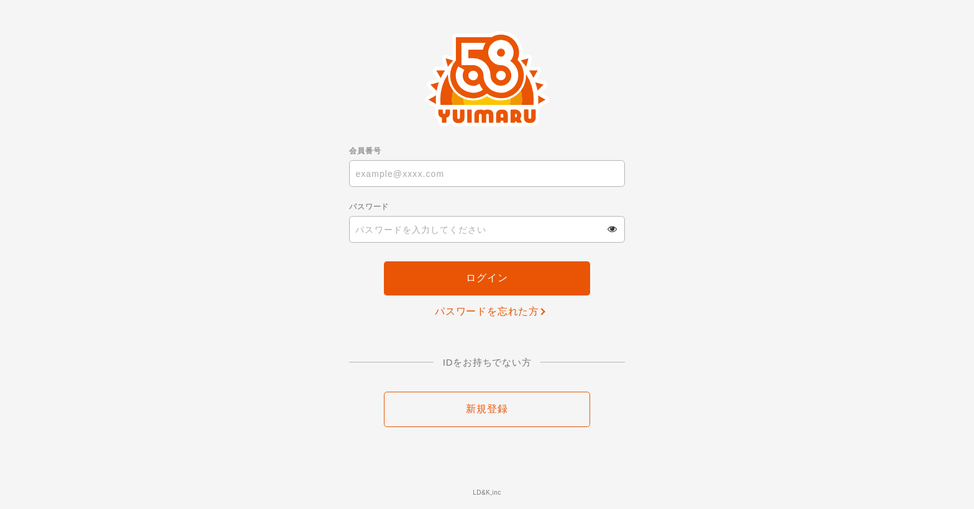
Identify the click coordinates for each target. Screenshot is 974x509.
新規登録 (486, 408)
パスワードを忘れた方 (487, 311)
